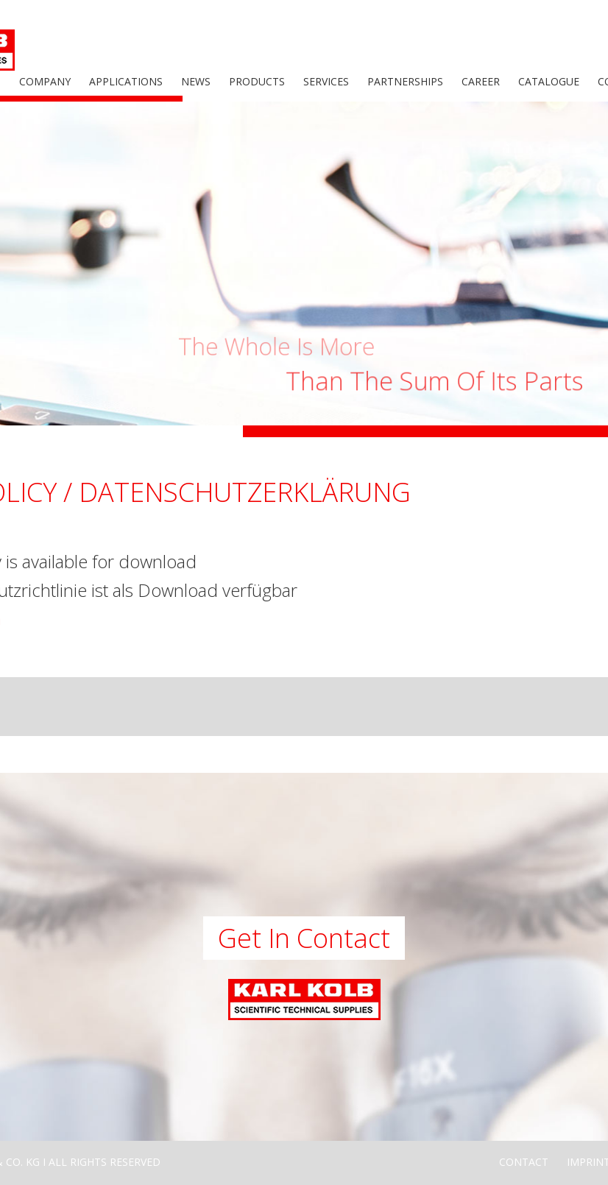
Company (45, 81)
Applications (126, 81)
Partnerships (405, 81)
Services (326, 81)
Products (257, 81)
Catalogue (548, 81)
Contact (523, 1162)
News (196, 81)
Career (481, 81)
